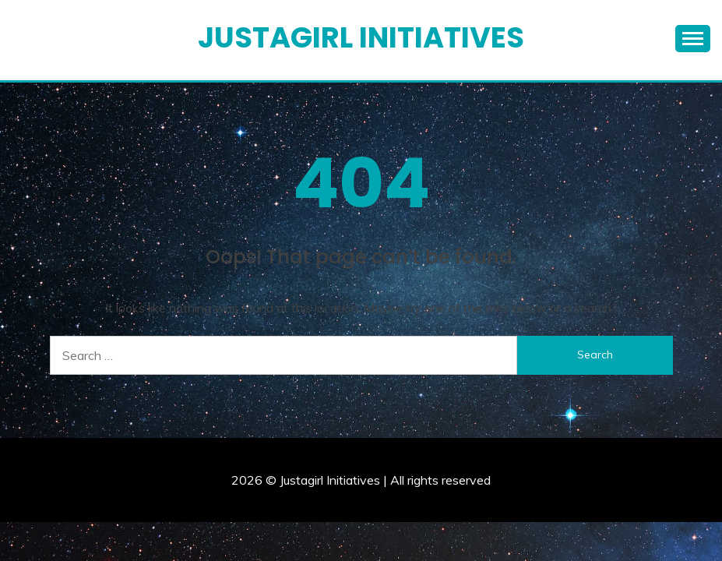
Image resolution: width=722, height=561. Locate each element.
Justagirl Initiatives (361, 37)
